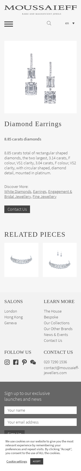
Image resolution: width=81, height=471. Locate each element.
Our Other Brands (58, 328)
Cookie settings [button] (16, 461)
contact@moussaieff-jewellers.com (61, 370)
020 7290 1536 (55, 361)
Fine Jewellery (44, 196)
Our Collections (57, 322)
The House (53, 311)
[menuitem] (70, 23)
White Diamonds (17, 191)
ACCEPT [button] (37, 461)
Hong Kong (13, 317)
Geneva (10, 322)
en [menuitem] (67, 23)
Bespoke (51, 317)
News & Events (56, 334)
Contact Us (17, 209)
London (10, 311)
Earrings (39, 191)
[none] (70, 23)
